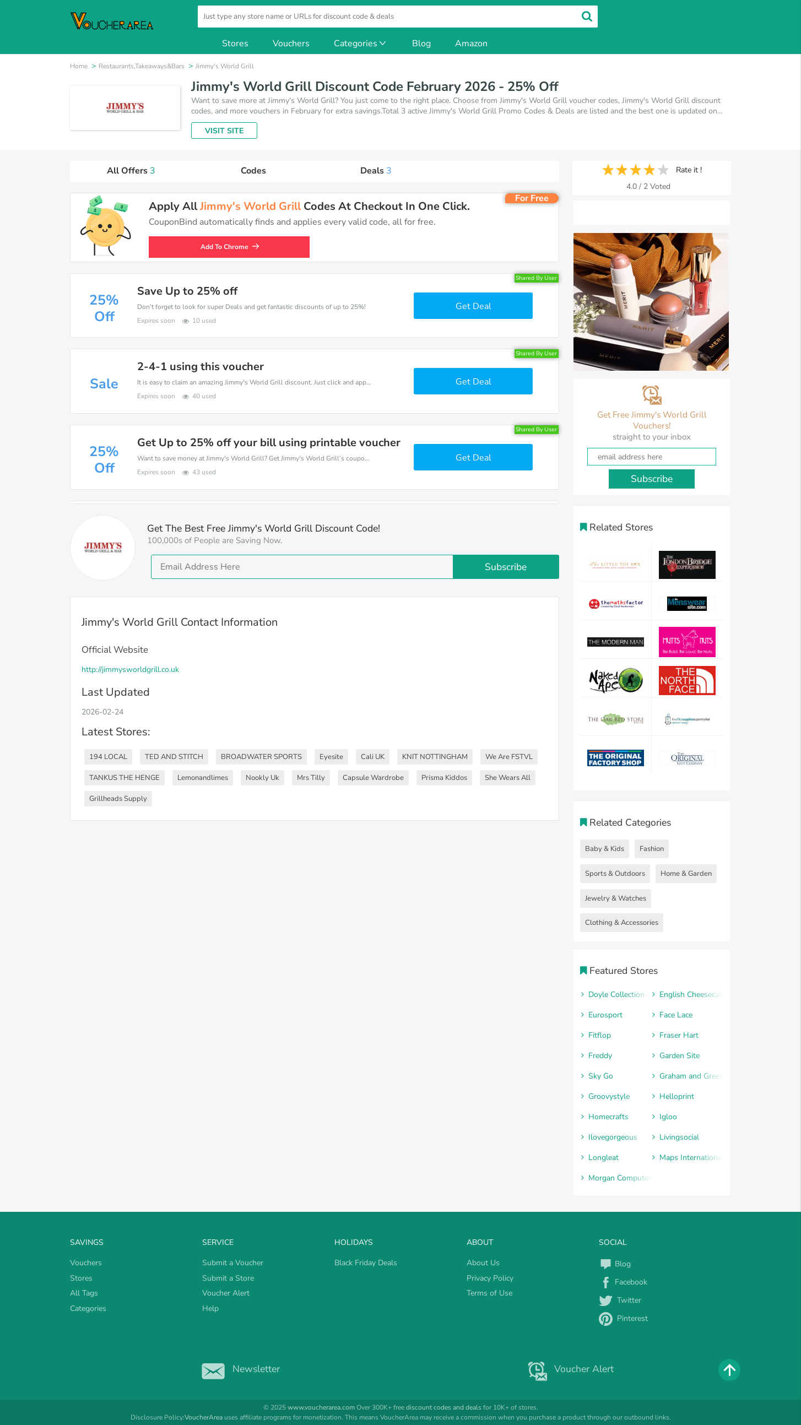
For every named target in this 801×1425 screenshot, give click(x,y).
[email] (355, 566)
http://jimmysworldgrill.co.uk (130, 669)
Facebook (623, 1282)
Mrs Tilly (311, 778)
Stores (235, 43)
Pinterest (623, 1318)
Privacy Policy (490, 1278)
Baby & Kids (604, 849)
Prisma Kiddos (444, 778)
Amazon (471, 43)
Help (210, 1308)
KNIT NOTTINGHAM (435, 757)
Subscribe (506, 566)
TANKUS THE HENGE (124, 778)
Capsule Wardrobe (373, 778)
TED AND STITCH (174, 757)
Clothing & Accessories (621, 923)
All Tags (84, 1293)
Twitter (620, 1300)
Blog (421, 43)
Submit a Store (228, 1278)
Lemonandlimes (202, 778)
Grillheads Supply (118, 799)
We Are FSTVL (509, 757)
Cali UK (373, 757)
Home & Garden (686, 874)
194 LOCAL (108, 757)
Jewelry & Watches (615, 898)
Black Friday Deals (365, 1263)
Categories (361, 43)
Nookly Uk (262, 778)
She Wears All (508, 778)
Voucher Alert (226, 1293)
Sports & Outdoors (615, 874)
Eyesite (331, 757)
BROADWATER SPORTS (261, 757)
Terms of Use (489, 1293)
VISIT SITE (224, 131)
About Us (483, 1263)
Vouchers (291, 43)
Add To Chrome (232, 246)
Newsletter (238, 1368)
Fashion (652, 849)
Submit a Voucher (232, 1263)
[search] (398, 17)
